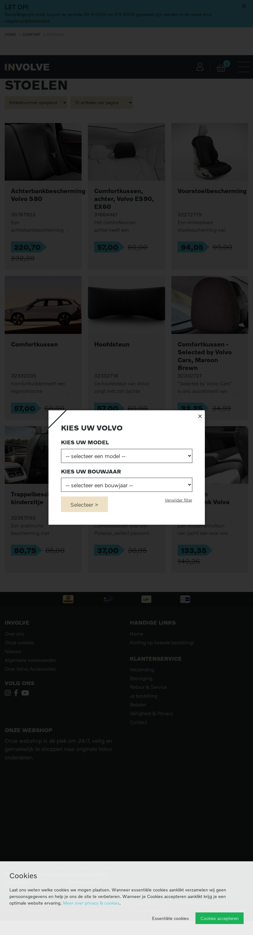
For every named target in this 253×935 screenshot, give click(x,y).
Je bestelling (143, 696)
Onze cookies (19, 642)
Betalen (138, 704)
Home (10, 34)
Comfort (31, 34)
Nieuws (13, 651)
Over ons (14, 634)
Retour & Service (148, 687)
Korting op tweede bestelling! (162, 642)
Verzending (142, 669)
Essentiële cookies (170, 918)
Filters (24, 65)
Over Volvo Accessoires (30, 669)
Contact (138, 722)
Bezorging (141, 678)
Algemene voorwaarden (30, 660)
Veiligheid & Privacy (151, 713)
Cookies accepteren (219, 918)
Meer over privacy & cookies (91, 903)
